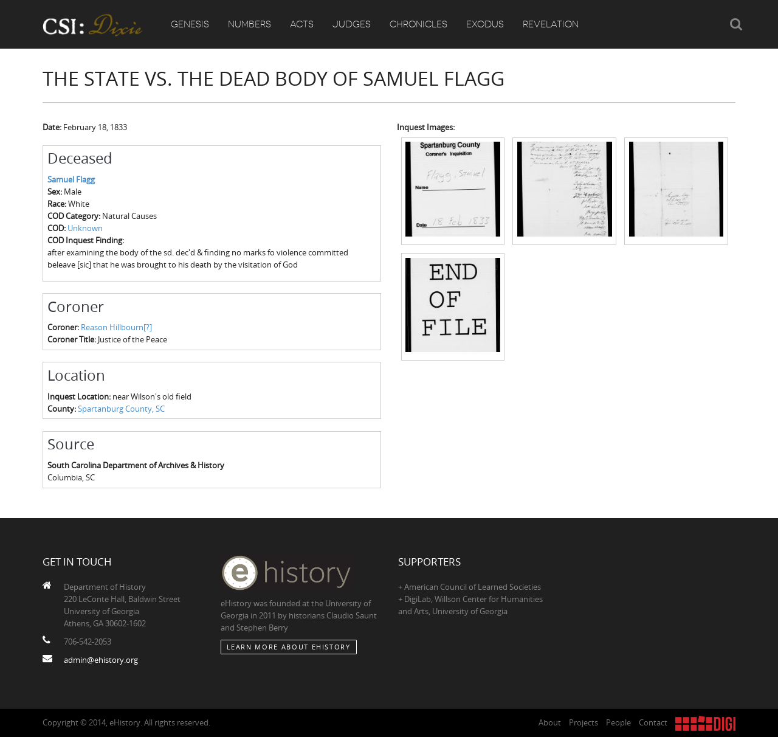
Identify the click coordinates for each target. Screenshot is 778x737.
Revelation (551, 24)
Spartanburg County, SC (121, 408)
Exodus (485, 24)
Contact (653, 722)
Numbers (249, 24)
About (550, 722)
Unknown (85, 228)
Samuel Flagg (71, 179)
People (618, 722)
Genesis (190, 24)
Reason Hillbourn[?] (116, 327)
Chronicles (418, 24)
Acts (302, 24)
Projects (583, 722)
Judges (351, 24)
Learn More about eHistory (289, 646)
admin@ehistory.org (101, 659)
